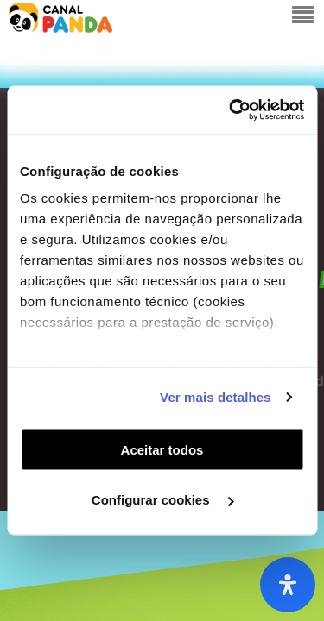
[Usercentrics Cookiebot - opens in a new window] (230, 110)
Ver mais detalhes (215, 397)
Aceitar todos (162, 449)
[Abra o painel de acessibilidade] (287, 584)
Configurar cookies (163, 499)
